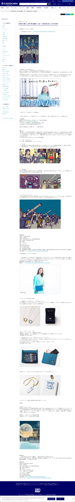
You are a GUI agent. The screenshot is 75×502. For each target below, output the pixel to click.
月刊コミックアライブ (6, 75)
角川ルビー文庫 (5, 73)
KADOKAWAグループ (54, 483)
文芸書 (2, 7)
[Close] (73, 499)
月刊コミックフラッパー (7, 80)
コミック (22, 7)
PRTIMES (4, 113)
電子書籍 (4, 46)
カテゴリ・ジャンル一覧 (39, 1)
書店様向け (42, 483)
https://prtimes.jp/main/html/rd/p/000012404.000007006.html (39, 477)
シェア (67, 14)
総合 (3, 61)
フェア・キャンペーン (6, 55)
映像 (60, 7)
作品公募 (59, 1)
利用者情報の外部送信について (54, 484)
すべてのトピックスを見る (8, 118)
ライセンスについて (35, 483)
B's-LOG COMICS (6, 86)
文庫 (3, 27)
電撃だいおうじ (5, 84)
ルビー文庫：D (5, 99)
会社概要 (17, 483)
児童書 (33, 7)
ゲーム (64, 7)
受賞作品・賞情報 (6, 108)
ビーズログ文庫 (5, 88)
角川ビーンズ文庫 (6, 71)
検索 (49, 4)
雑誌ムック (54, 7)
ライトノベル (14, 7)
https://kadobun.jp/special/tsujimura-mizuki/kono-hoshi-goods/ (38, 262)
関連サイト (54, 1)
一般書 (27, 7)
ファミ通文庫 (5, 90)
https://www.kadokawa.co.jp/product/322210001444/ (35, 476)
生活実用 (46, 7)
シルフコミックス (6, 82)
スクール (72, 7)
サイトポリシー (40, 484)
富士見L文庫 (5, 94)
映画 (3, 42)
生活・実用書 (5, 38)
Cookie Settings (51, 499)
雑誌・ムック (5, 40)
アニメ (4, 57)
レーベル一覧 (48, 1)
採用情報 (24, 483)
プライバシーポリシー (33, 484)
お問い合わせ (26, 484)
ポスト (62, 14)
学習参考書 (39, 7)
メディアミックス (6, 106)
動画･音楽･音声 (5, 51)
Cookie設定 (46, 484)
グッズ (68, 7)
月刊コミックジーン (6, 77)
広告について (29, 483)
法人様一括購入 (47, 483)
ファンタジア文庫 (6, 92)
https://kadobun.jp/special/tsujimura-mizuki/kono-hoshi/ (44, 31)
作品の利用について (19, 484)
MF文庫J (4, 69)
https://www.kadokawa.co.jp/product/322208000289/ (38, 250)
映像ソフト (4, 59)
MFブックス (5, 67)
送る (72, 14)
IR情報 (21, 483)
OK (60, 499)
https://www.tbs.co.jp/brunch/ (32, 121)
